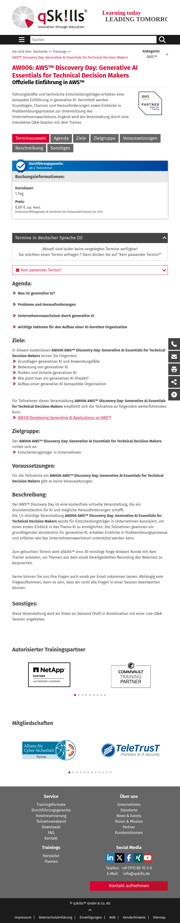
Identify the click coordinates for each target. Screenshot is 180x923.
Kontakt (51, 838)
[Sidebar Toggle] (21, 40)
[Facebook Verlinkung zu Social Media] (129, 858)
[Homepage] (49, 17)
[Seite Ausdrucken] (174, 369)
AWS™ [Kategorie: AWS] (151, 54)
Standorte (128, 810)
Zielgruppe (104, 138)
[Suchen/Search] (162, 40)
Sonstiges (60, 148)
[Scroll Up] (90, 910)
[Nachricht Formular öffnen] (174, 356)
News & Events (128, 816)
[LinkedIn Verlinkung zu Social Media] (110, 858)
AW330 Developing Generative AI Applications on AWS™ (64, 417)
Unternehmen (129, 804)
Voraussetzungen (140, 138)
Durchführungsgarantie (51, 810)
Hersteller (51, 856)
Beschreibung (29, 148)
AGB (112, 917)
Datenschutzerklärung (55, 917)
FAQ (51, 832)
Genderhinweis (134, 917)
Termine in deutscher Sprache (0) (48, 237)
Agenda (61, 138)
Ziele (81, 138)
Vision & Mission (129, 821)
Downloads (51, 827)
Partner (129, 827)
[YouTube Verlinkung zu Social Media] (147, 858)
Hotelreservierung (51, 816)
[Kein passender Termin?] (90, 270)
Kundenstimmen (129, 832)
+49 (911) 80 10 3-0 (136, 868)
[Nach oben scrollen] (174, 394)
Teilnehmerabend (51, 821)
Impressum (23, 917)
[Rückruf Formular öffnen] (174, 344)
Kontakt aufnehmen (129, 885)
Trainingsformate (51, 804)
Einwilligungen (91, 917)
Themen (51, 861)
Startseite (40, 52)
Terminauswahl (30, 138)
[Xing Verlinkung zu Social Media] (138, 858)
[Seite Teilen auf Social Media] (174, 382)
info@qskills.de (136, 873)
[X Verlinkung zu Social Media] (119, 858)
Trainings (60, 52)
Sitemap (159, 917)
